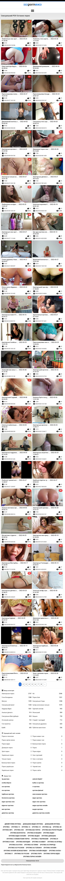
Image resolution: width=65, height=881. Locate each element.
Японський (47, 712)
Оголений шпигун (16, 720)
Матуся (16, 701)
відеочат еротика (8, 805)
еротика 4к (57, 827)
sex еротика (6, 786)
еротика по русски (21, 853)
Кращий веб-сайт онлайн (12, 733)
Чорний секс (47, 766)
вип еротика (6, 809)
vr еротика (36, 786)
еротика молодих (23, 842)
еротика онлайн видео (38, 850)
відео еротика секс (8, 802)
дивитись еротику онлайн (41, 813)
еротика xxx (19, 830)
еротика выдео (34, 836)
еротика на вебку (39, 842)
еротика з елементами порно (18, 839)
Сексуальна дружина (47, 724)
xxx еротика (6, 790)
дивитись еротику (8, 813)
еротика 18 (36, 827)
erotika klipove (6, 783)
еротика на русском (16, 848)
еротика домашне (49, 836)
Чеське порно (16, 759)
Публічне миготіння (47, 728)
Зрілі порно (16, 751)
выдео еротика (37, 809)
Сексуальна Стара (47, 701)
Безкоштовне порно (47, 744)
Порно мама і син (47, 736)
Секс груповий (47, 755)
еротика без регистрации (52, 830)
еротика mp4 (7, 830)
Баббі (16, 728)
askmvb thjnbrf (37, 779)
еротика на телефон (34, 848)
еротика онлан (55, 850)
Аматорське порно (16, 693)
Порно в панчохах (16, 736)
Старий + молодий (47, 720)
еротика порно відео (52, 853)
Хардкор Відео (16, 709)
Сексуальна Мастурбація (16, 716)
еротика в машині (34, 833)
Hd (47, 693)
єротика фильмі (37, 790)
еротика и (54, 839)
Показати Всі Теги (32, 861)
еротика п (8, 853)
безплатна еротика (8, 798)
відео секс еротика (38, 802)
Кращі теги (7, 776)
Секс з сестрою (47, 759)
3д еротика (5, 779)
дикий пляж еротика (13, 824)
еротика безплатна (17, 833)
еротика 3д (46, 827)
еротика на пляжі (31, 845)
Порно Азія (47, 697)
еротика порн (36, 853)
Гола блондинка (16, 697)
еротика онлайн (50, 848)
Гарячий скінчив (47, 709)
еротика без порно (33, 830)
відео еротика (37, 798)
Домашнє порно (16, 748)
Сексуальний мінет (16, 705)
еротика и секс (8, 842)
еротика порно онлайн (32, 856)
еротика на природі (47, 845)
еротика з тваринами (39, 839)
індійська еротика (8, 794)
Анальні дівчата (16, 712)
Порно (47, 748)
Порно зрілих (47, 763)
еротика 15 (15, 827)
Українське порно (16, 755)
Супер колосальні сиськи (47, 705)
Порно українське (16, 766)
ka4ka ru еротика (38, 783)
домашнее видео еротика (33, 824)
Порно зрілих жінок (16, 740)
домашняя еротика (52, 824)
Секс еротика (27, 878)
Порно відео (16, 744)
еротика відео (48, 833)
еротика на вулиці (55, 842)
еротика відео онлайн (17, 836)
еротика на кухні (15, 845)
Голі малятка (16, 724)
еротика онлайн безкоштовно (15, 850)
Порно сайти (47, 770)
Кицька (47, 716)
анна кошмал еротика (39, 794)
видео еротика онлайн (40, 805)
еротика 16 (26, 827)
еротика (6, 827)
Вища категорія (9, 690)
